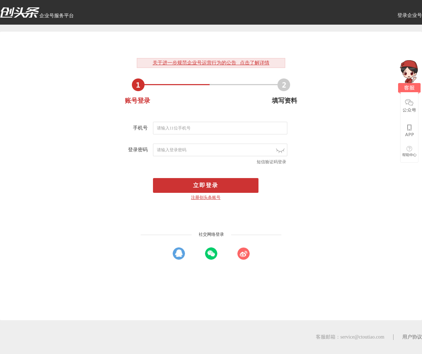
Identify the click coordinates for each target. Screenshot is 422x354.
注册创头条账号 (205, 197)
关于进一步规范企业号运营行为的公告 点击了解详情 (211, 62)
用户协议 (412, 337)
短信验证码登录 (271, 161)
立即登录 (205, 185)
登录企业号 (409, 15)
